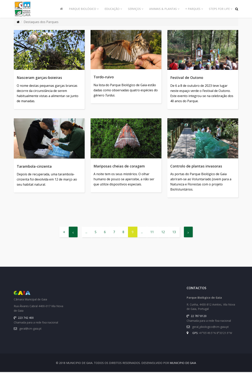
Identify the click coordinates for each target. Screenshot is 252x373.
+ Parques (192, 9)
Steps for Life (219, 9)
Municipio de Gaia (183, 364)
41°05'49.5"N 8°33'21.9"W (215, 334)
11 (152, 233)
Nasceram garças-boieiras (39, 77)
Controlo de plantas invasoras (196, 166)
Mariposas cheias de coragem (119, 166)
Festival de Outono (186, 77)
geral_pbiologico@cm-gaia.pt (210, 328)
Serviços (134, 9)
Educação (112, 9)
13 (174, 233)
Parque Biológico (82, 9)
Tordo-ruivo (104, 77)
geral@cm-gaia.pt (30, 329)
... (86, 233)
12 (163, 233)
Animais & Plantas (163, 9)
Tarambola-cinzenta (34, 166)
